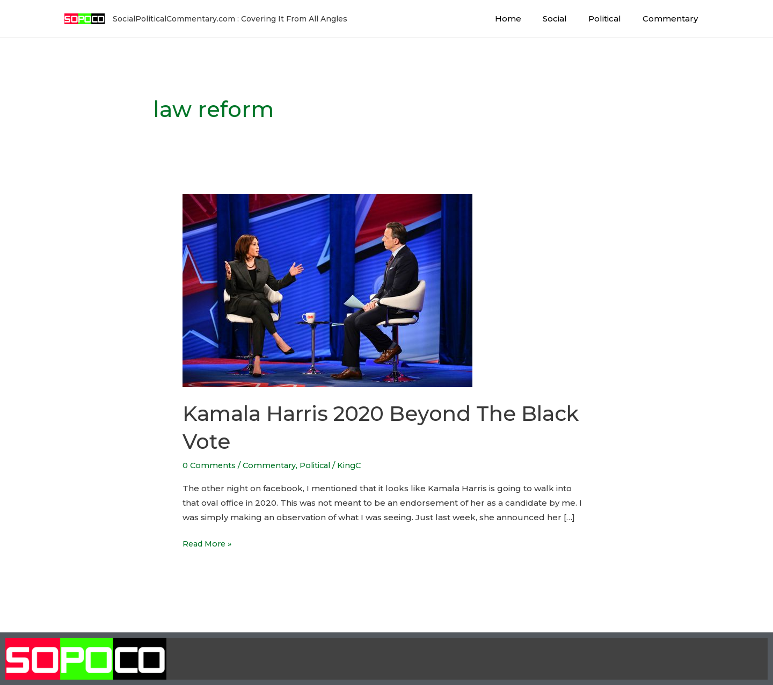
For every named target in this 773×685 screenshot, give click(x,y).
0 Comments (210, 465)
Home (527, 18)
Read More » (209, 542)
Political (612, 18)
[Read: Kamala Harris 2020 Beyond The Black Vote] (327, 290)
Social (568, 18)
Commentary (673, 18)
